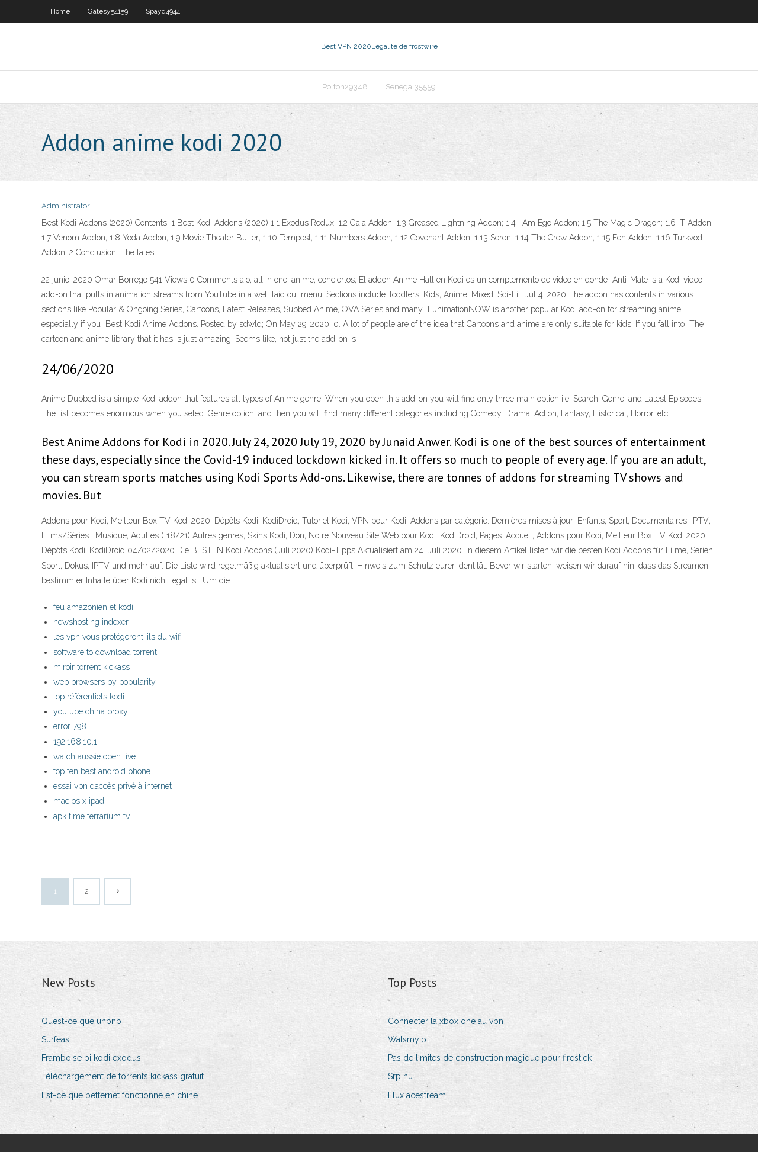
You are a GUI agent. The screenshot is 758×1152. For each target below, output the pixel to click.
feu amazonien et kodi (93, 607)
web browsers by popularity (104, 681)
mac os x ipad (78, 801)
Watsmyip (407, 1039)
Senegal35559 (411, 86)
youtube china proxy (90, 711)
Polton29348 (345, 86)
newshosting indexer (91, 622)
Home (60, 11)
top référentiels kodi (88, 696)
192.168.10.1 (75, 741)
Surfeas (55, 1039)
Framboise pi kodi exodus (91, 1058)
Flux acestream (417, 1095)
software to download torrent (105, 652)
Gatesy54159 (108, 11)
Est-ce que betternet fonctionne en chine (119, 1095)
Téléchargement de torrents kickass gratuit (122, 1076)
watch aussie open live (94, 756)
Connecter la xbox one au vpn (445, 1021)
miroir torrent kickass (91, 667)
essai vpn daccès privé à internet (112, 786)
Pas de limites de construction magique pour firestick (490, 1058)
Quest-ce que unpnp (81, 1021)
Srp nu (400, 1076)
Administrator (65, 205)
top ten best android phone (101, 771)
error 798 (69, 726)
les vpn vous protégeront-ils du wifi (117, 636)
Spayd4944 (163, 11)
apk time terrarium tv (91, 816)
